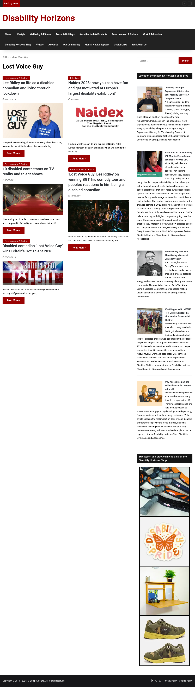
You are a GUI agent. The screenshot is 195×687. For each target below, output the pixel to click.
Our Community (71, 44)
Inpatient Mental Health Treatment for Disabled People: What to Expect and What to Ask (62, 3)
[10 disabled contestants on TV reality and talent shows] (33, 199)
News (8, 34)
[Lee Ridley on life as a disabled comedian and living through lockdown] (33, 120)
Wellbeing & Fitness (40, 34)
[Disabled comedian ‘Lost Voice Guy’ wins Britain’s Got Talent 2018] (33, 273)
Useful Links (120, 44)
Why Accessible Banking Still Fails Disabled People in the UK (178, 385)
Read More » (13, 153)
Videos (40, 44)
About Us (53, 44)
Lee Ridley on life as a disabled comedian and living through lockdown (28, 88)
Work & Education (152, 34)
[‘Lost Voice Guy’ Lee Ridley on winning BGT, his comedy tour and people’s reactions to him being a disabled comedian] (98, 216)
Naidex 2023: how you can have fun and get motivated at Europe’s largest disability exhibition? (98, 88)
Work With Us (139, 44)
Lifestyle (20, 34)
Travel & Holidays (65, 34)
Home (7, 57)
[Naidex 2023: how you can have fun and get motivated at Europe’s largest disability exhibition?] (98, 121)
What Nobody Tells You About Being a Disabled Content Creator (176, 255)
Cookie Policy (185, 680)
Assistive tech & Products (93, 34)
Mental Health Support (97, 44)
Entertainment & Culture (125, 34)
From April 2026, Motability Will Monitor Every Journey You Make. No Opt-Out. (178, 156)
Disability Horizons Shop (18, 44)
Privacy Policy (170, 680)
